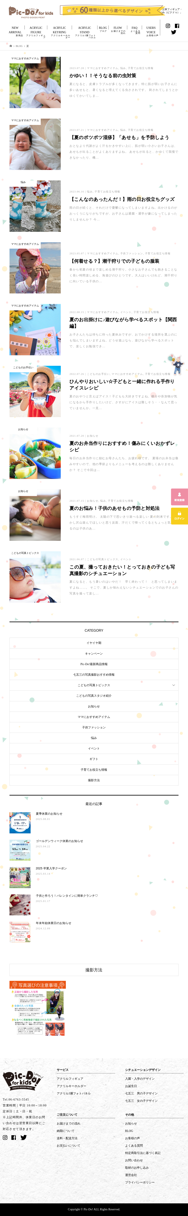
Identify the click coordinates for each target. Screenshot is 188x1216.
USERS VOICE (151, 31)
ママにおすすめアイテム (94, 717)
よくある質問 (134, 1145)
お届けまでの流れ (68, 1123)
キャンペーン (94, 653)
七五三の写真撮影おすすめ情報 (94, 674)
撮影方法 (94, 780)
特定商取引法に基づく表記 (143, 1153)
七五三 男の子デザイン (141, 1093)
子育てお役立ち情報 (94, 769)
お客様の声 (132, 1138)
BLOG (103, 29)
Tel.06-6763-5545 (16, 1099)
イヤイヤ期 (94, 642)
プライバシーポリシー (140, 1182)
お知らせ (94, 706)
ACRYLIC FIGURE (36, 32)
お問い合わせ (134, 1160)
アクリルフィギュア (70, 1078)
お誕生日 (131, 1086)
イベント (94, 748)
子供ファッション (94, 727)
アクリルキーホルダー (71, 1086)
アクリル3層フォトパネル (74, 1093)
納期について (65, 1130)
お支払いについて (68, 1145)
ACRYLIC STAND (84, 32)
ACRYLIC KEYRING (59, 32)
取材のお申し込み (137, 1167)
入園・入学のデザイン (140, 1078)
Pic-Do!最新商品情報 (93, 664)
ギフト (93, 759)
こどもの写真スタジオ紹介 (94, 695)
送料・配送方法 (67, 1138)
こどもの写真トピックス (94, 685)
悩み (94, 738)
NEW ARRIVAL (15, 31)
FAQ (135, 30)
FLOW (118, 30)
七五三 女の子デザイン (141, 1100)
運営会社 (131, 1175)
